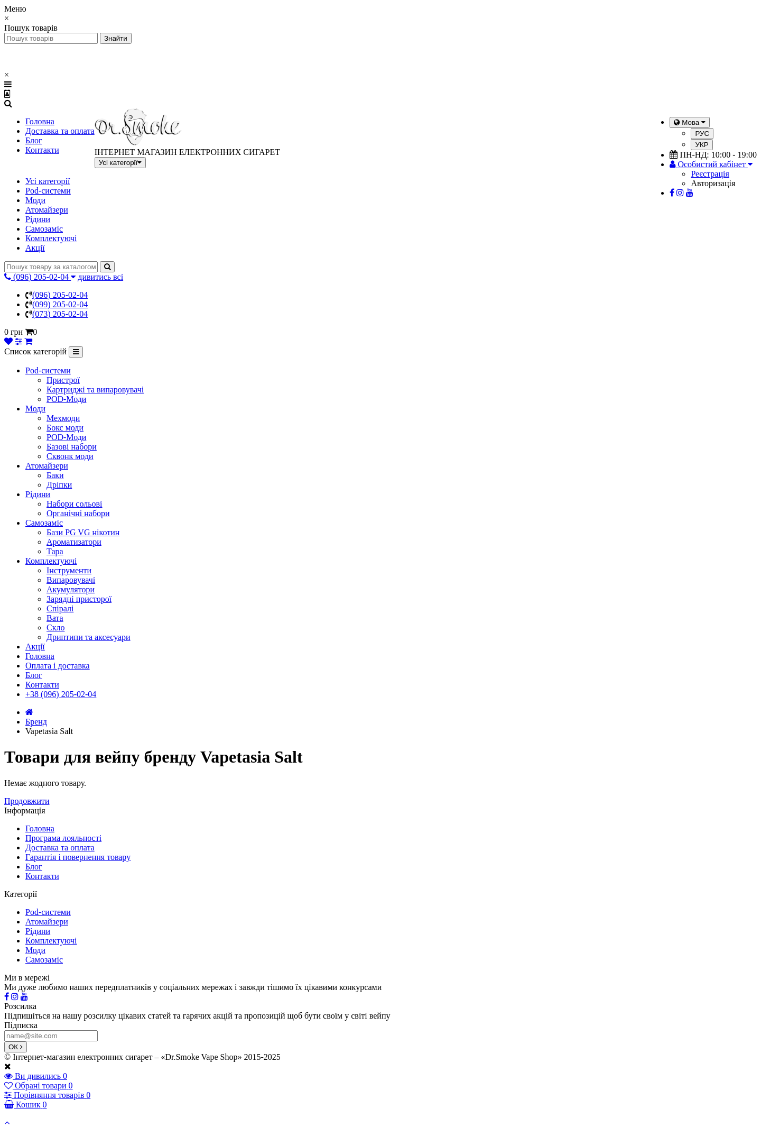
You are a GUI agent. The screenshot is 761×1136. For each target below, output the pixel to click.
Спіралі (60, 608)
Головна (39, 121)
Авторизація (713, 183)
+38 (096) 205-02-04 (60, 694)
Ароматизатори (74, 541)
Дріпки (59, 484)
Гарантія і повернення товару (78, 857)
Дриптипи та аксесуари (89, 637)
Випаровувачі (71, 579)
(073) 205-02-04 (60, 313)
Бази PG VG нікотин (83, 532)
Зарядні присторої (79, 598)
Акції (35, 247)
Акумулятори (71, 589)
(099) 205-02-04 (60, 304)
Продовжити (27, 800)
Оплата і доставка (57, 665)
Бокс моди (65, 427)
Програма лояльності (63, 837)
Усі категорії (47, 181)
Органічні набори (78, 513)
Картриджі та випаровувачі (95, 389)
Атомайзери (46, 209)
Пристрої (63, 379)
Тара (55, 551)
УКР (701, 145)
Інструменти (69, 570)
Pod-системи (48, 190)
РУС (702, 134)
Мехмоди (63, 418)
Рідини (37, 219)
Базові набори (72, 446)
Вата (55, 617)
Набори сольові (75, 503)
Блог (33, 140)
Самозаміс (44, 228)
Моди (35, 200)
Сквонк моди (70, 456)
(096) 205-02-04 (60, 294)
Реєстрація (710, 173)
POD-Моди (66, 399)
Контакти (42, 149)
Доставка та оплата (60, 130)
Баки (55, 475)
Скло (55, 627)
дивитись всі (100, 276)
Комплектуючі (51, 238)
